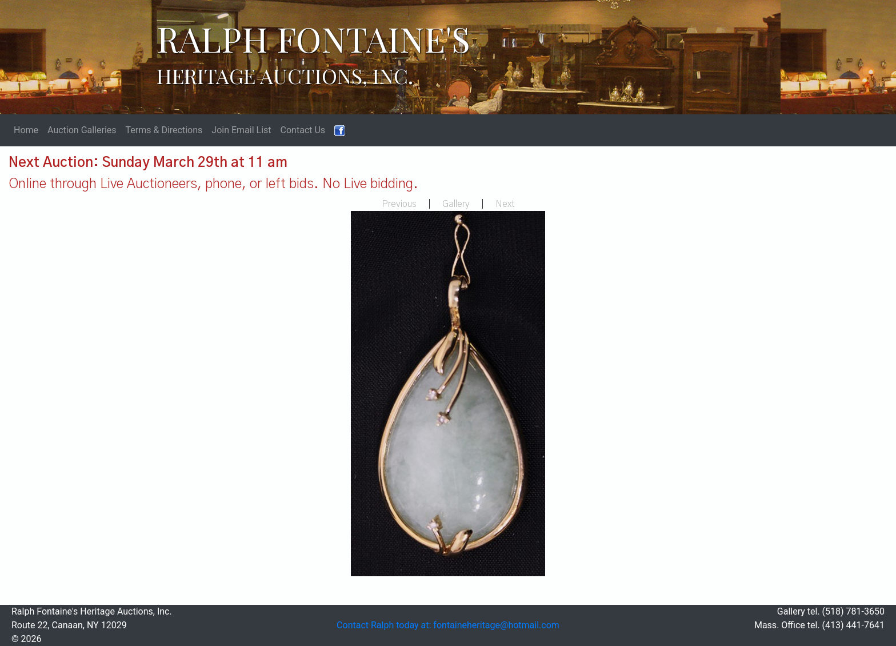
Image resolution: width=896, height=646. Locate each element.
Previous (399, 204)
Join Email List (241, 130)
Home (26, 130)
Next (505, 204)
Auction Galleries (82, 130)
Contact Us (303, 130)
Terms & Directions (164, 130)
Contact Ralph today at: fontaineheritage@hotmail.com (448, 625)
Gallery (456, 204)
